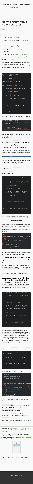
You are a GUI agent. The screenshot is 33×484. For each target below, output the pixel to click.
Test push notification (22, 15)
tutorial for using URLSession (20, 54)
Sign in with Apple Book (11, 15)
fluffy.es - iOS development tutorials (16, 474)
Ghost (21, 480)
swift (3, 31)
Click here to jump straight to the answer (20, 66)
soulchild (20, 475)
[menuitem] (6, 13)
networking (6, 31)
